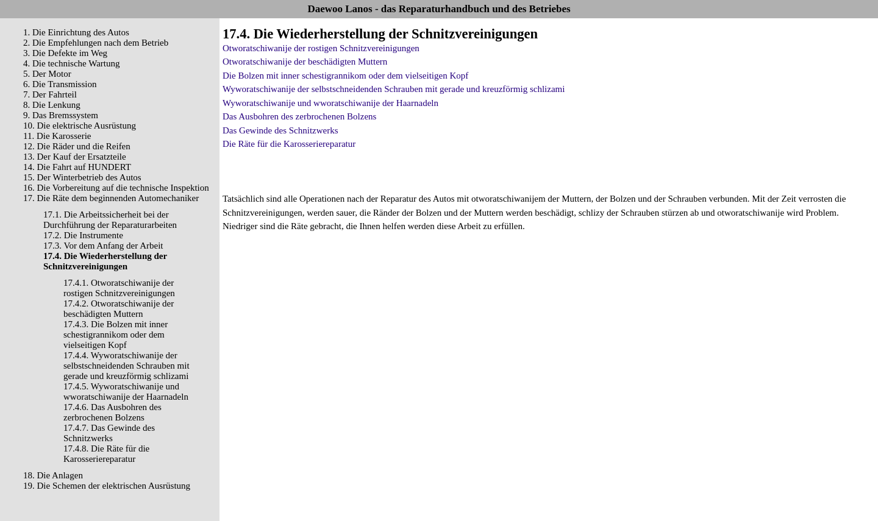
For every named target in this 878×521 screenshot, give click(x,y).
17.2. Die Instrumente (83, 235)
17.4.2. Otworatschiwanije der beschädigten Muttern (118, 309)
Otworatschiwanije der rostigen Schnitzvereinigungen (321, 48)
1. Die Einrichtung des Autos (76, 32)
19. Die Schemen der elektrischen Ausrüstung (106, 486)
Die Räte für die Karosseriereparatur (289, 144)
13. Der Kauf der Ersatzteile (74, 156)
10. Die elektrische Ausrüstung (79, 125)
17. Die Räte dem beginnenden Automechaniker (111, 198)
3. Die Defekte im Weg (65, 53)
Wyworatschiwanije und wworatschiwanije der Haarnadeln (330, 103)
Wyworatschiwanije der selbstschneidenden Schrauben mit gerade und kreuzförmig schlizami (394, 89)
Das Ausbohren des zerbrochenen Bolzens (299, 116)
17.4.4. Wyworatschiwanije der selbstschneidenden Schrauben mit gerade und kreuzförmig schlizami (126, 365)
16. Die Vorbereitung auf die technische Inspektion (116, 188)
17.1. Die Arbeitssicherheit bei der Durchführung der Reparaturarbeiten (110, 220)
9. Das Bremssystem (60, 115)
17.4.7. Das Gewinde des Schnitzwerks (109, 433)
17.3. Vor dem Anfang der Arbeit (103, 245)
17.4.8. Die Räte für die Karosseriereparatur (106, 454)
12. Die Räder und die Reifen (76, 146)
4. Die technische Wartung (71, 63)
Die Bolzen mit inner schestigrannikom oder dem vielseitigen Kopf (345, 75)
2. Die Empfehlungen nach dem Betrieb (95, 43)
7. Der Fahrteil (50, 94)
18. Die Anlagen (53, 475)
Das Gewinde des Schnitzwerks (280, 130)
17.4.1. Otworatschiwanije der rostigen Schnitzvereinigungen (119, 288)
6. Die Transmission (59, 84)
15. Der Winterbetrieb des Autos (82, 177)
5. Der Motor (47, 74)
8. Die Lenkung (51, 105)
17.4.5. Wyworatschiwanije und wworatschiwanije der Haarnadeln (125, 391)
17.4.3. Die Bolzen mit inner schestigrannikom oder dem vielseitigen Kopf (115, 334)
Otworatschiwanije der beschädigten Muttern (305, 61)
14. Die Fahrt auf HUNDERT (77, 167)
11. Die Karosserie (57, 136)
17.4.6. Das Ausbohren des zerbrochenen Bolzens (112, 412)
